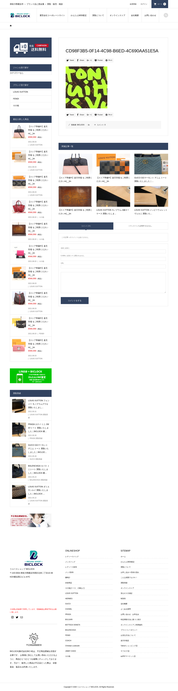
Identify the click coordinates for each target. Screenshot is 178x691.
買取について (98, 15)
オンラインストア (117, 15)
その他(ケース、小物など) (75, 588)
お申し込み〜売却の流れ (130, 572)
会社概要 (135, 15)
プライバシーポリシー (129, 630)
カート (161, 4)
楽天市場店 (125, 641)
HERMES (68, 599)
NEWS (123, 599)
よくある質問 (126, 609)
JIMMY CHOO (70, 651)
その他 (16, 105)
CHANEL (68, 609)
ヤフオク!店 (125, 651)
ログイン (144, 4)
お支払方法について (128, 635)
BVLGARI (68, 620)
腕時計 (67, 577)
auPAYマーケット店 (128, 656)
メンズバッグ (70, 562)
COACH (68, 641)
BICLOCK (81, 125)
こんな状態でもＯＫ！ (129, 577)
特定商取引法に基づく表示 (131, 620)
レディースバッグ (72, 557)
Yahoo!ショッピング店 (129, 646)
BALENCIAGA (70, 630)
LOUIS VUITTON (20, 92)
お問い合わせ (150, 15)
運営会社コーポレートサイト (52, 15)
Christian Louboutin (72, 646)
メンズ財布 (69, 572)
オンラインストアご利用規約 (131, 625)
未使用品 (68, 583)
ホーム (123, 557)
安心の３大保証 (126, 593)
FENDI (16, 99)
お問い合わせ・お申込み (130, 614)
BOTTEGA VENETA (72, 625)
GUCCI (68, 604)
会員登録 (133, 4)
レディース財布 (71, 567)
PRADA (68, 614)
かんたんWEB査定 (79, 15)
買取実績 (124, 583)
